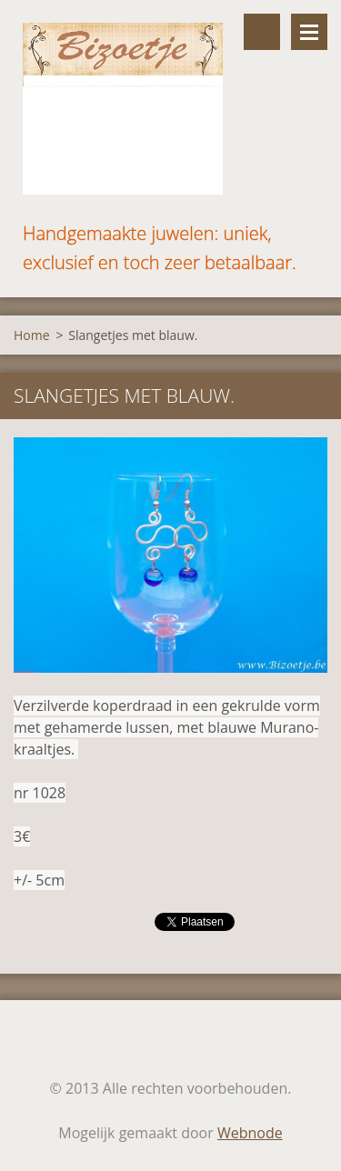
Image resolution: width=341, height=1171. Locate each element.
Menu (309, 32)
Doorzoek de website (262, 32)
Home (32, 335)
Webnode (250, 1133)
